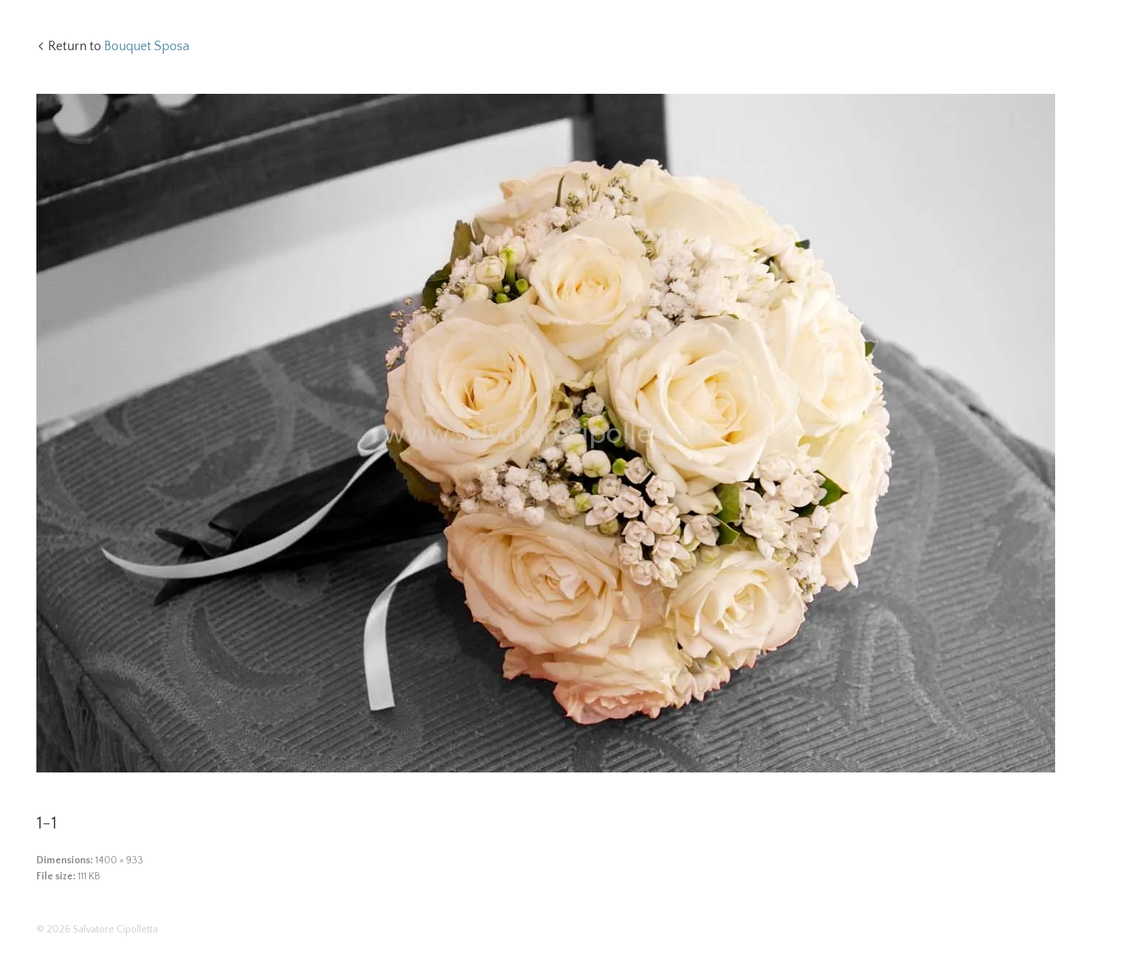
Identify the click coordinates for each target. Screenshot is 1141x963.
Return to (118, 46)
